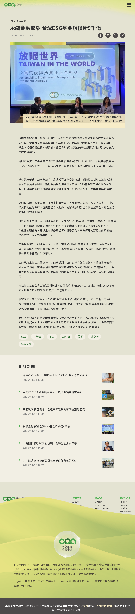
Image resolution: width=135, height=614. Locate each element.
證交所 (95, 336)
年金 (51, 336)
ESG (23, 336)
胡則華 (66, 336)
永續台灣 (21, 21)
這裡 (85, 606)
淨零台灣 (26, 344)
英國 (80, 336)
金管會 (37, 336)
